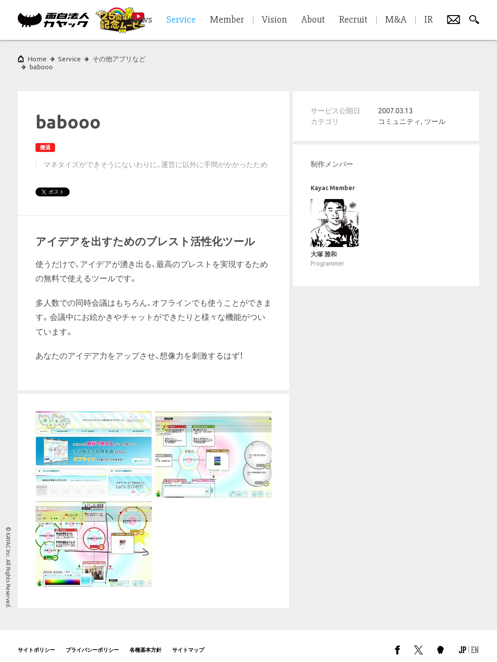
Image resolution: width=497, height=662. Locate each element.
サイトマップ (188, 642)
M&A (395, 20)
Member (227, 20)
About (313, 20)
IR (428, 20)
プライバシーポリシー (92, 642)
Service (69, 59)
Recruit (353, 20)
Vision (274, 20)
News (141, 20)
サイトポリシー (36, 642)
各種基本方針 (146, 642)
